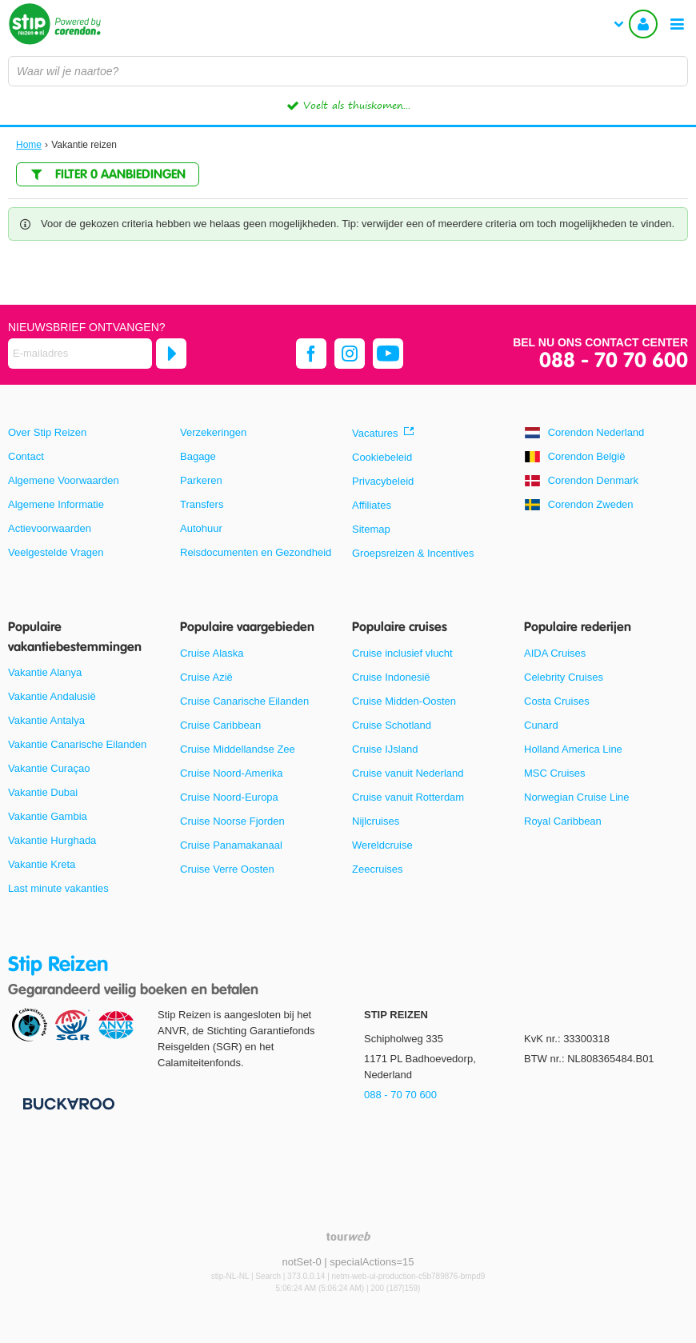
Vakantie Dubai (43, 792)
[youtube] (388, 353)
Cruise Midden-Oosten (404, 701)
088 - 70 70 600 (613, 361)
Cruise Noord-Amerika (231, 773)
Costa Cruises (557, 701)
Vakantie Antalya (46, 720)
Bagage (198, 456)
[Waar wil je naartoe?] (348, 71)
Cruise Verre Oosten (227, 869)
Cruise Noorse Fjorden (232, 821)
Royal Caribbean (563, 821)
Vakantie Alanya (45, 672)
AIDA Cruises (555, 653)
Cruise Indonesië (391, 677)
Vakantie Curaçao (49, 768)
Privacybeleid (383, 481)
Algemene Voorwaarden (63, 480)
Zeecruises (377, 869)
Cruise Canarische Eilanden (244, 701)
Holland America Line (573, 749)
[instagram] (349, 353)
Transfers (201, 504)
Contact (26, 456)
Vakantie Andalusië (52, 696)
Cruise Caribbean (220, 725)
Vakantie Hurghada (52, 840)
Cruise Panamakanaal (231, 845)
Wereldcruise (382, 845)
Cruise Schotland (391, 725)
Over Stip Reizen (47, 432)
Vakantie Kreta (41, 864)
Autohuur (201, 528)
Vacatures (375, 433)
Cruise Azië (206, 677)
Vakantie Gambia (47, 816)
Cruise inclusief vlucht (402, 653)
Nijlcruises (375, 821)
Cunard (541, 725)
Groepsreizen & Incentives (413, 553)
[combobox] (348, 71)
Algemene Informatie (56, 504)
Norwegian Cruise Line (577, 797)
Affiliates (371, 505)
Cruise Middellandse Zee (237, 749)
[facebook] (311, 353)
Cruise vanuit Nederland (407, 773)
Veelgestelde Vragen (56, 552)
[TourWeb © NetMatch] (348, 1236)
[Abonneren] (171, 353)
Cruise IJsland (385, 749)
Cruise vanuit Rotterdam (408, 797)
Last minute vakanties (58, 888)
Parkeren (201, 480)
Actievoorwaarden (49, 528)
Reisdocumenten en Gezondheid (255, 552)
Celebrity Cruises (563, 677)
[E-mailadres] (80, 353)
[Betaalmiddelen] (67, 1103)
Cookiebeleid (382, 457)
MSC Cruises (555, 773)
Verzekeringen (213, 432)
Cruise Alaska (211, 653)
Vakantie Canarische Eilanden (77, 744)
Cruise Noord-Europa (229, 797)
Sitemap (371, 529)
